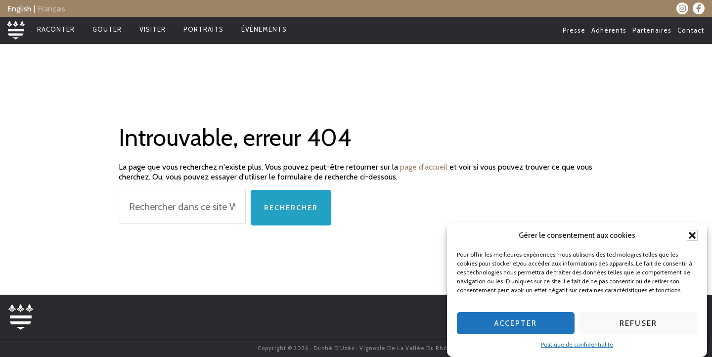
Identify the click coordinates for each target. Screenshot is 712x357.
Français (51, 8)
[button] (692, 236)
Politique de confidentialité (577, 345)
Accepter (515, 323)
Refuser (638, 323)
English (19, 8)
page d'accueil (423, 167)
